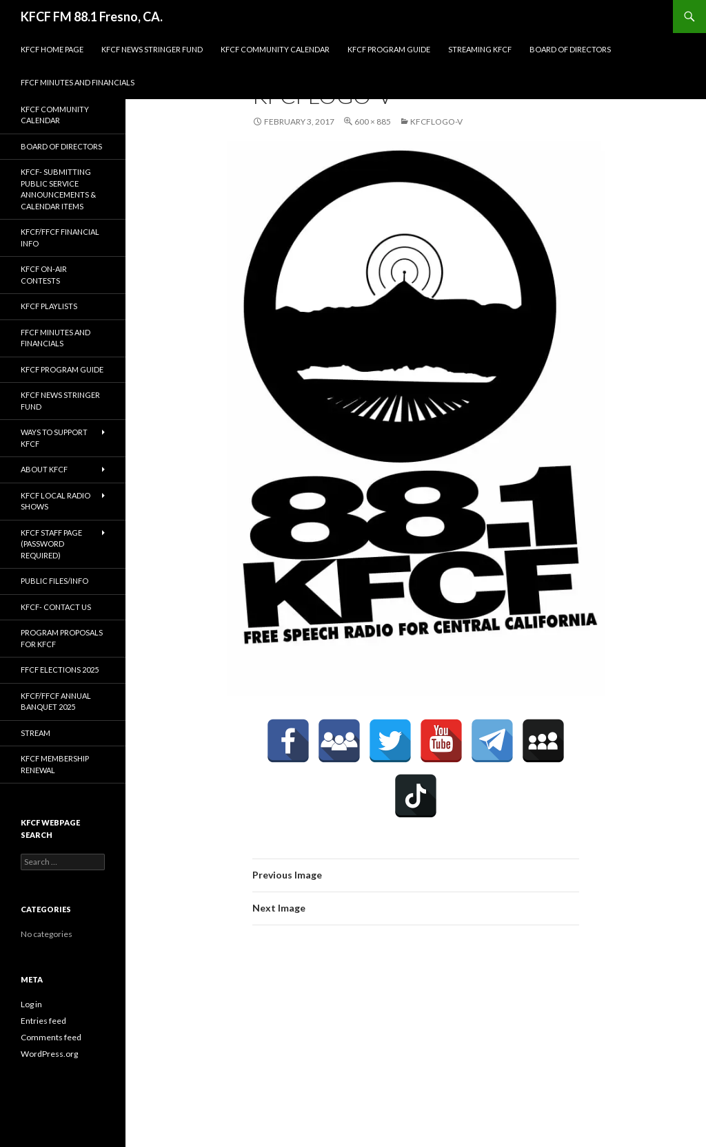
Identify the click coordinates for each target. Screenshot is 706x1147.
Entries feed (43, 1021)
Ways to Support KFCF (54, 438)
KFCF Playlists (49, 306)
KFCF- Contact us (56, 606)
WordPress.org (49, 1054)
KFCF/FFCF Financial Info (60, 237)
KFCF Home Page (52, 49)
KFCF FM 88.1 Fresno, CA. (92, 16)
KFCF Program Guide (388, 49)
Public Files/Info (54, 580)
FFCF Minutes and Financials (77, 82)
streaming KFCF (480, 49)
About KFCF (44, 469)
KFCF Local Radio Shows (55, 501)
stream (35, 732)
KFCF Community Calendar (275, 49)
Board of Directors (570, 49)
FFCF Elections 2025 (60, 669)
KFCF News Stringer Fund (152, 49)
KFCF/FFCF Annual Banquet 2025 (56, 701)
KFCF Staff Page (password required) (51, 544)
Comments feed (51, 1037)
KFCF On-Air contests (44, 274)
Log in (31, 1004)
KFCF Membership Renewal (55, 764)
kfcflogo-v (436, 121)
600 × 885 (372, 121)
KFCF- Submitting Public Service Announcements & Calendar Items (58, 189)
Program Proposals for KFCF (62, 638)
